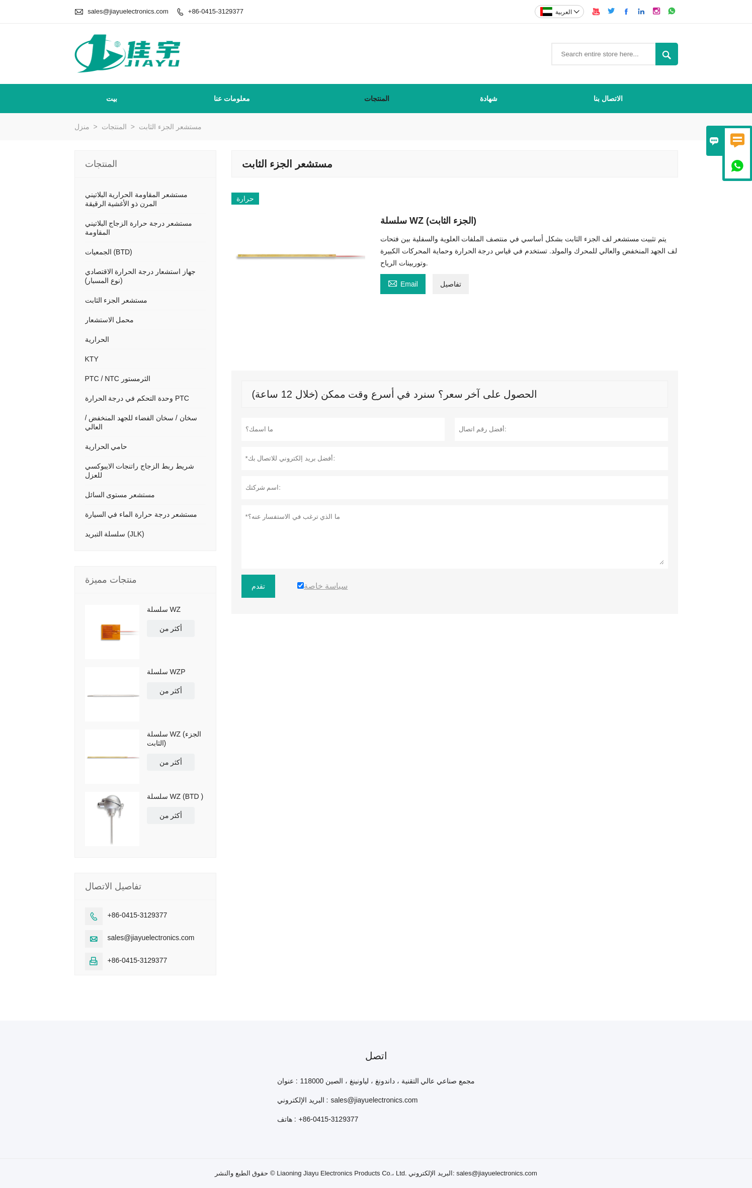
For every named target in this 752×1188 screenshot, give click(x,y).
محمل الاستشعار (109, 320)
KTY (92, 359)
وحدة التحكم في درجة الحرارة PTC (137, 398)
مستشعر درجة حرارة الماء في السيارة (141, 514)
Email (403, 283)
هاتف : (286, 1119)
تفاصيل (450, 284)
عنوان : (287, 1081)
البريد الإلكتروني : (302, 1100)
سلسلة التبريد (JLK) (114, 534)
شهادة (488, 99)
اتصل (376, 1055)
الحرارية (97, 339)
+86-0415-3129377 (215, 11)
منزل (82, 127)
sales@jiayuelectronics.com (128, 11)
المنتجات (376, 99)
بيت (111, 99)
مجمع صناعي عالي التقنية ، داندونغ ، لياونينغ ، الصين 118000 (387, 1081)
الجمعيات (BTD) (108, 252)
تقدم (258, 586)
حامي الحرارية (106, 446)
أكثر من (171, 628)
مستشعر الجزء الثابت (116, 300)
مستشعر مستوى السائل (120, 495)
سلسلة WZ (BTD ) (175, 796)
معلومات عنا (232, 99)
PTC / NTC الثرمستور (117, 379)
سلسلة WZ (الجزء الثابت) (174, 738)
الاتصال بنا (608, 99)
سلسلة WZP (166, 672)
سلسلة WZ (164, 609)
